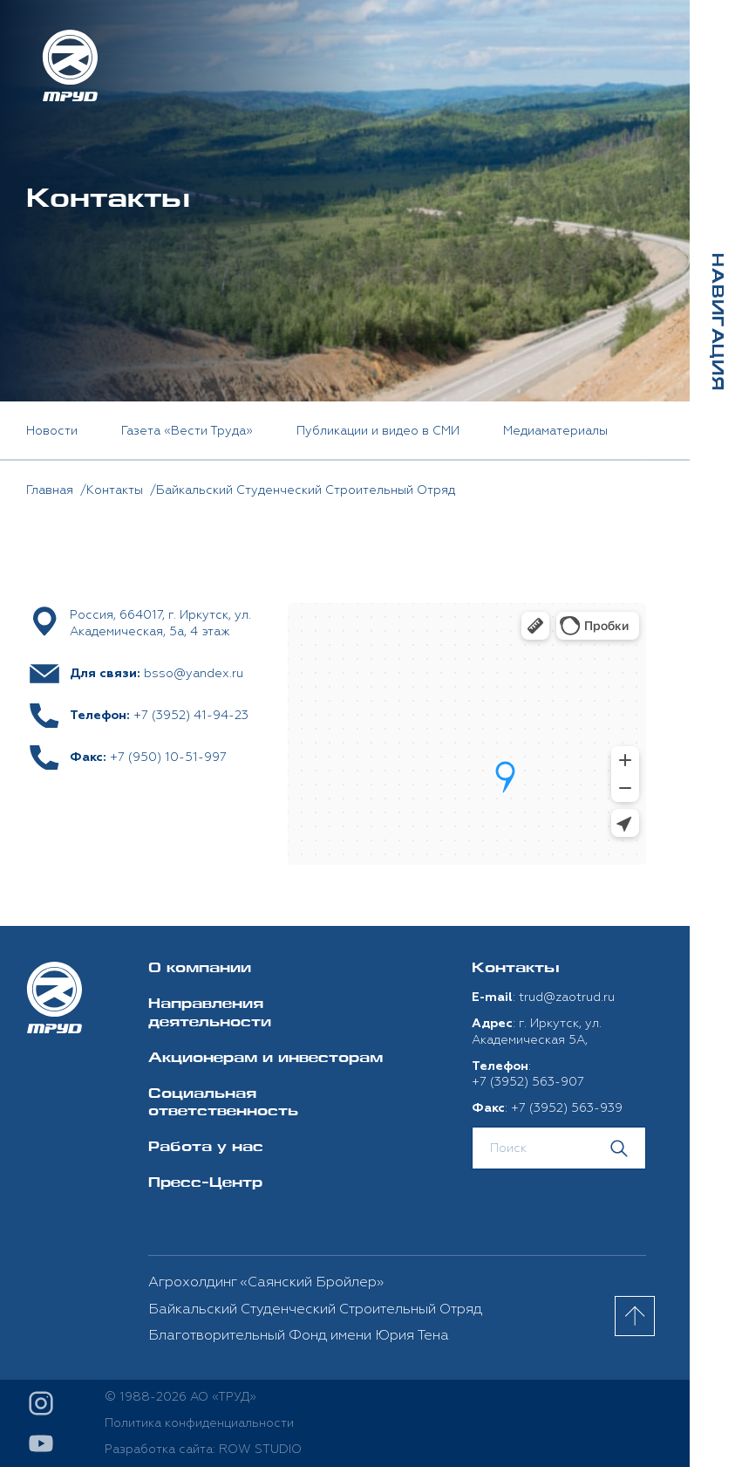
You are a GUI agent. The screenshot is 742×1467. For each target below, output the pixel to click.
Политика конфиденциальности (199, 1423)
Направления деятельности (209, 1014)
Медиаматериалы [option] (555, 430)
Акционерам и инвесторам (265, 1059)
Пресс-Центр (205, 1183)
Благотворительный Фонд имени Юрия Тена (298, 1335)
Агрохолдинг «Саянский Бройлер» (266, 1282)
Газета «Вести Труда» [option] (187, 430)
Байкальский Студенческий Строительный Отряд (315, 1309)
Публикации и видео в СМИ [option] (377, 430)
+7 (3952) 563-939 (567, 1107)
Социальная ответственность (223, 1104)
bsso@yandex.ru (193, 673)
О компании (199, 969)
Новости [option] (52, 430)
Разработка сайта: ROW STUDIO (203, 1449)
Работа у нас (205, 1148)
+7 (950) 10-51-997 (168, 757)
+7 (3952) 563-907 (528, 1081)
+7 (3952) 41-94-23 (190, 715)
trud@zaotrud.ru (567, 997)
